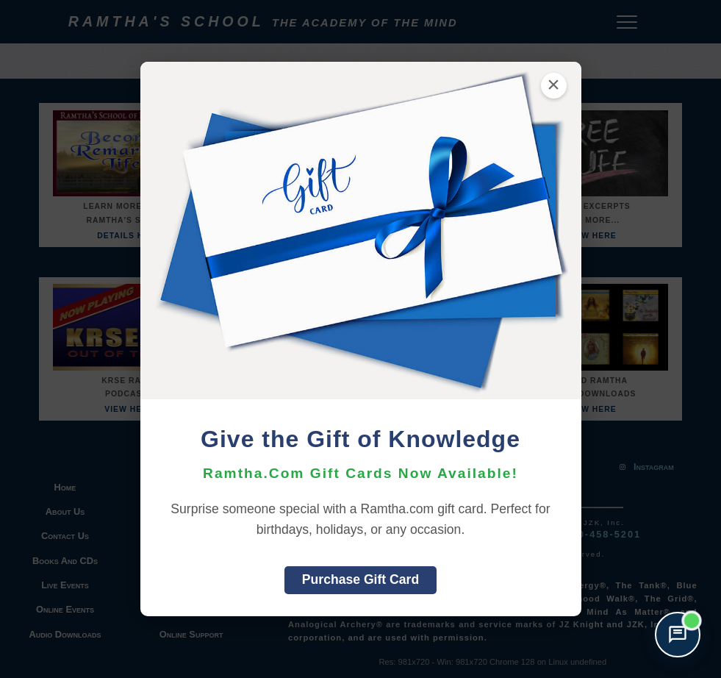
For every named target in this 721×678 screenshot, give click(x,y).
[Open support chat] (677, 634)
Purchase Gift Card (360, 579)
